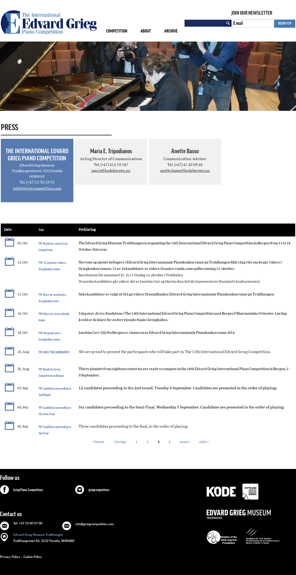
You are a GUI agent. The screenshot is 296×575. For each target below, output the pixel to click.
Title (41, 230)
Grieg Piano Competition (28, 490)
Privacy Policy (10, 556)
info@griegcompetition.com (37, 189)
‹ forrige (119, 442)
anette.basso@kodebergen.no (185, 171)
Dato (7, 230)
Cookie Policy (32, 556)
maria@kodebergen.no (110, 171)
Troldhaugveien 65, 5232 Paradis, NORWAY (44, 537)
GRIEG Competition (49, 22)
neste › (185, 442)
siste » (204, 442)
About (146, 31)
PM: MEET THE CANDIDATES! (54, 352)
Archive (171, 31)
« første (98, 442)
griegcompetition (99, 490)
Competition (116, 31)
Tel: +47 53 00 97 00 (27, 523)
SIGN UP (284, 23)
